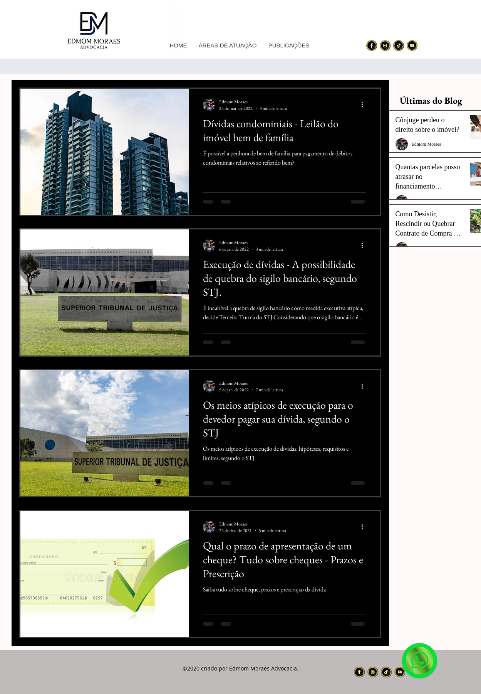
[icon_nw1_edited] (371, 45)
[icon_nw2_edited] (385, 45)
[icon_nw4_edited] (412, 45)
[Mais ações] (365, 104)
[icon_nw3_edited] (398, 45)
